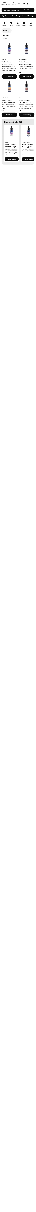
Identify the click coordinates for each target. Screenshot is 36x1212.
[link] (4, 24)
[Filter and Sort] (7, 30)
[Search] (19, 4)
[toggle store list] (18, 10)
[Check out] (28, 4)
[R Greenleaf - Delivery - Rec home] (8, 4)
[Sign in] (23, 4)
